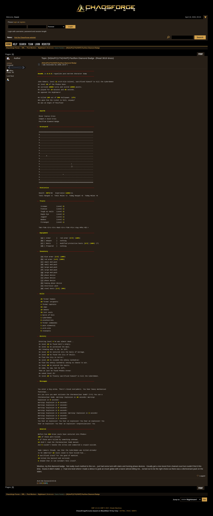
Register (46, 44)
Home (8, 44)
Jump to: (176, 499)
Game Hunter (59, 48)
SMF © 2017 (105, 508)
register (22, 22)
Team (30, 44)
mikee (9, 63)
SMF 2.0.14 (95, 508)
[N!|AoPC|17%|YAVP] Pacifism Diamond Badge (59, 63)
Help (15, 44)
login (15, 22)
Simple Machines (116, 508)
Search (22, 44)
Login (37, 44)
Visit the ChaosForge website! (25, 37)
